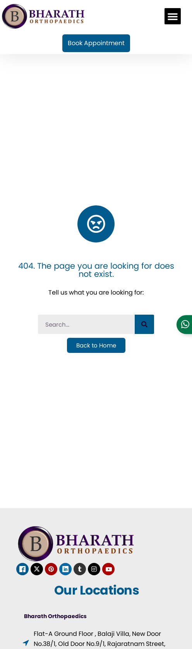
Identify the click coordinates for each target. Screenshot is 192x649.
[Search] (144, 324)
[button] (173, 16)
